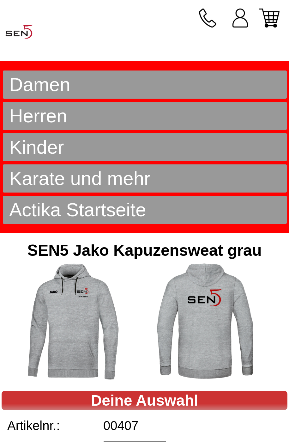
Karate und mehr (79, 178)
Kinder (36, 147)
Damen (39, 84)
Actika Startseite (77, 209)
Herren (38, 115)
